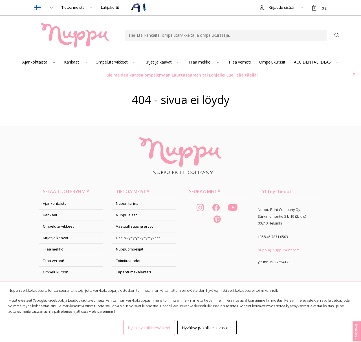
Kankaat (72, 62)
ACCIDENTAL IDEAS (313, 62)
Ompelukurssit (272, 62)
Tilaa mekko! (200, 62)
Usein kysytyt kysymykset (138, 237)
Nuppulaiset (126, 214)
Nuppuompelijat (129, 249)
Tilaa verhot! (239, 62)
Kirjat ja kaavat (158, 62)
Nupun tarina (127, 203)
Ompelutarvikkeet (112, 62)
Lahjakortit (110, 7)
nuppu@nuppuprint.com (279, 249)
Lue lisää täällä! (242, 75)
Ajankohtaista (35, 62)
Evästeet (356, 331)
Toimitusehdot (128, 260)
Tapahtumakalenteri (133, 272)
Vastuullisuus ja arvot (134, 226)
